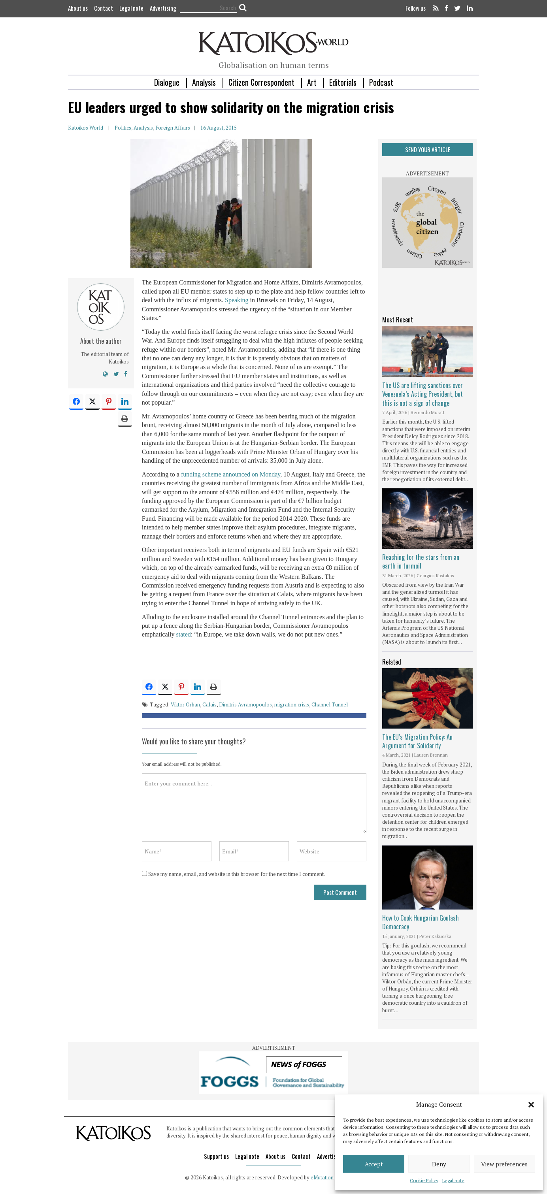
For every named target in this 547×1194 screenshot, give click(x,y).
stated (183, 634)
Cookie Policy (424, 1180)
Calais (209, 704)
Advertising (163, 8)
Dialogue (166, 82)
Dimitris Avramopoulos (245, 704)
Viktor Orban (185, 704)
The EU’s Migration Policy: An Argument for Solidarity (417, 741)
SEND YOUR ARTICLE (427, 149)
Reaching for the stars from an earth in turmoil (420, 561)
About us (78, 8)
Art (312, 82)
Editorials (342, 82)
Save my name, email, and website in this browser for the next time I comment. (236, 874)
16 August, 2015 (218, 127)
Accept (374, 1164)
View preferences (504, 1164)
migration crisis (291, 704)
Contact (103, 8)
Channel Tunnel (329, 704)
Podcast (381, 82)
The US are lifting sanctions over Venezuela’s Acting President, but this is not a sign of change (422, 394)
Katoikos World (85, 127)
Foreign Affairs (172, 127)
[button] (531, 1105)
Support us (216, 1156)
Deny (439, 1164)
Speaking (237, 300)
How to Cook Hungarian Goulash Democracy (420, 922)
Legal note (453, 1180)
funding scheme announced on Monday (230, 474)
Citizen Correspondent (261, 82)
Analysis (204, 82)
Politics (123, 127)
